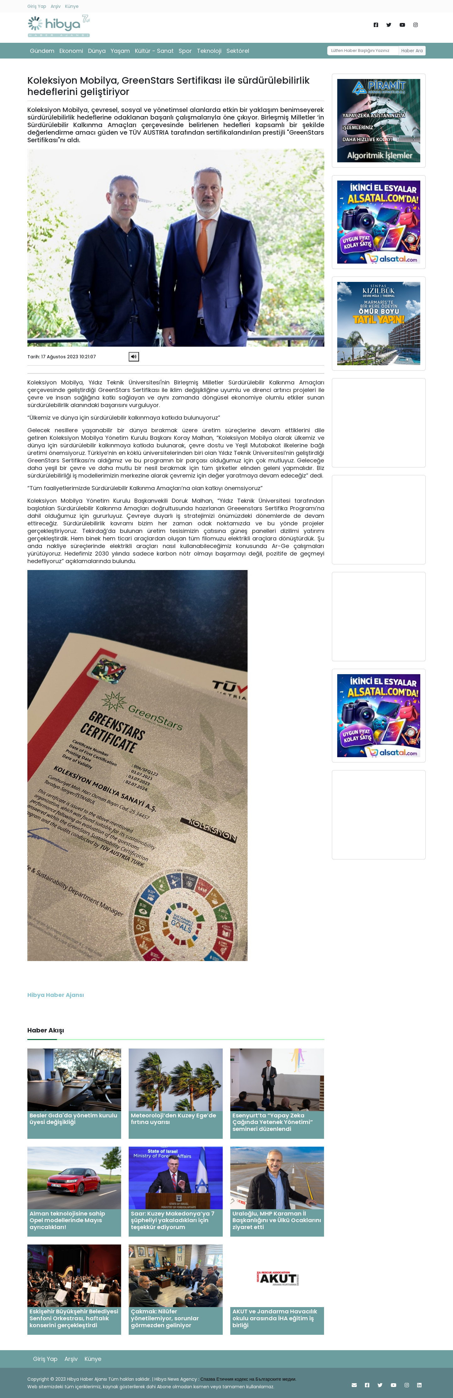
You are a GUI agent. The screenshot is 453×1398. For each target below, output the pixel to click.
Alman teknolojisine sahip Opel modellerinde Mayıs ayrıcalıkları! (67, 1220)
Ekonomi (71, 51)
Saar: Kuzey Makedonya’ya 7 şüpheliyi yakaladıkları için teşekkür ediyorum (173, 1220)
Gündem (42, 51)
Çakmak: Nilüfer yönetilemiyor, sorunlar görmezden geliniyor (165, 1318)
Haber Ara (412, 51)
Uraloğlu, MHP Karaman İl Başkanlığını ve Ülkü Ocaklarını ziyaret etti (276, 1220)
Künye (72, 6)
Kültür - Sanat (154, 51)
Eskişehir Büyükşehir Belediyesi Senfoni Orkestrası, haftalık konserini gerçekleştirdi (74, 1318)
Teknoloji (209, 51)
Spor (185, 51)
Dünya (97, 51)
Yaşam (120, 51)
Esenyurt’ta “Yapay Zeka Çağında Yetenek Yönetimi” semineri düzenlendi (272, 1122)
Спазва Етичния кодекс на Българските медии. (248, 1379)
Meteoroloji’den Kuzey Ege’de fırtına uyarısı (173, 1118)
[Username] (363, 50)
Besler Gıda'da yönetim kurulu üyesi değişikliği (73, 1118)
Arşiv (56, 6)
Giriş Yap (36, 6)
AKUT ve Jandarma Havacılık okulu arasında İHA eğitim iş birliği (274, 1318)
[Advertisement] (378, 422)
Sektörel (237, 51)
